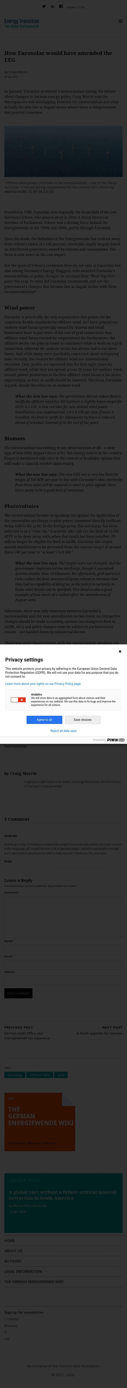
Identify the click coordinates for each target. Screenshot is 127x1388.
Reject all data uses (63, 731)
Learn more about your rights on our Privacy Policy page (43, 684)
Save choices (83, 719)
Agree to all (44, 719)
